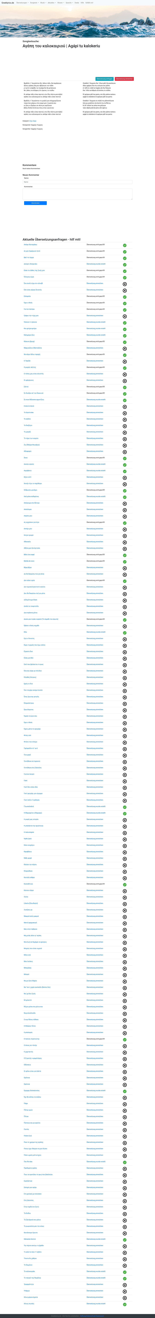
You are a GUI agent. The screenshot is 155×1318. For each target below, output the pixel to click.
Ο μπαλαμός (28, 1032)
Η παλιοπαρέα (29, 832)
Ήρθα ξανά (27, 839)
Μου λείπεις (28, 961)
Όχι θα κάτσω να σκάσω (32, 1097)
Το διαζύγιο (28, 425)
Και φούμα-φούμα (30, 328)
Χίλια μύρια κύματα (31, 1297)
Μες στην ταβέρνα (30, 929)
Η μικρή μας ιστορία (31, 819)
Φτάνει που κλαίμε (30, 742)
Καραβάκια (28, 852)
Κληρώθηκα (28, 871)
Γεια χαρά (27, 755)
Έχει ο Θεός (28, 303)
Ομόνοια (27, 1078)
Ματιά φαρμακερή (30, 923)
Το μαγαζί (27, 432)
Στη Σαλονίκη (29, 1200)
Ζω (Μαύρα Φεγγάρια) (32, 445)
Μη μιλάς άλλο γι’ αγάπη (32, 935)
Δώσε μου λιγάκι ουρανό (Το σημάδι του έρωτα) (41, 619)
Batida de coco (29, 561)
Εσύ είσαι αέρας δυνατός (33, 290)
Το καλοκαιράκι (29, 1271)
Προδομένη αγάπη (30, 1168)
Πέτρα (26, 1116)
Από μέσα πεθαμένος (31, 496)
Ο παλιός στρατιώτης (31, 1039)
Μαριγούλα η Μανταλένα (33, 348)
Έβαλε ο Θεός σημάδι (31, 626)
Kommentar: (28, 187)
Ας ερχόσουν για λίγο (31, 522)
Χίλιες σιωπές (29, 1304)
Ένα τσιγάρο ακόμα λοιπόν (33, 690)
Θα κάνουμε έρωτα (30, 1233)
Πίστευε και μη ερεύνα (32, 1123)
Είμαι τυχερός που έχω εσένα (34, 645)
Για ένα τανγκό (29, 774)
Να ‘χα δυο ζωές (30, 994)
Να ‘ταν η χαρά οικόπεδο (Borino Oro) (37, 987)
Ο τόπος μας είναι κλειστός (34, 374)
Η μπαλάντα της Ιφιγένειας (33, 826)
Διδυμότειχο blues (30, 600)
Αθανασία (27, 542)
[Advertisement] (77, 63)
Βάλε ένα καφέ (29, 554)
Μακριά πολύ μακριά (31, 916)
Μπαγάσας (27, 968)
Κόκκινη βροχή (29, 341)
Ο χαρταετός (28, 1052)
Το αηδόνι (27, 419)
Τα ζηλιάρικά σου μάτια (32, 1220)
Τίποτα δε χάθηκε (30, 1258)
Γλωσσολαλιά (29, 806)
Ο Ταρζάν (27, 361)
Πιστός (26, 1129)
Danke (77, 3)
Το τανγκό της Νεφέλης (32, 1278)
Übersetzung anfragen (104, 79)
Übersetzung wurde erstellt (96, 264)
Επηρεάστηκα (29, 703)
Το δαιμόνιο (28, 1265)
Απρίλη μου (28, 516)
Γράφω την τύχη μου (31, 316)
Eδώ (25, 632)
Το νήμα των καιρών (31, 438)
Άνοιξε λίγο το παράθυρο (33, 483)
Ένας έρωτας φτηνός (31, 697)
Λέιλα (26, 897)
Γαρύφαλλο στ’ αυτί (31, 748)
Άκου (25, 458)
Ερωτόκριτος (28, 709)
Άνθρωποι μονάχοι (30, 490)
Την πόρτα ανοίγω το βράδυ (34, 1245)
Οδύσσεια (27, 1065)
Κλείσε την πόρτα (30, 864)
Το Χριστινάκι (29, 412)
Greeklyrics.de (8, 3)
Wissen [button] (60, 3)
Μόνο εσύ (27, 955)
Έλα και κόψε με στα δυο (33, 671)
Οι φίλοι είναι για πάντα (32, 1071)
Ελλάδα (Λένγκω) (30, 677)
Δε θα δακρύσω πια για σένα (34, 574)
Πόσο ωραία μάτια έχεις (32, 1155)
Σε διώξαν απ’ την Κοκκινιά (33, 393)
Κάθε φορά (28, 858)
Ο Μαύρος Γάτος (30, 1026)
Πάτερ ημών (28, 1110)
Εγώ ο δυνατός (29, 638)
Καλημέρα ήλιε (29, 335)
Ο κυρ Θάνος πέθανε (31, 1019)
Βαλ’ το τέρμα (29, 257)
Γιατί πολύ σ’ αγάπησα (31, 800)
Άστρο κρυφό (28, 535)
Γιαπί (25, 781)
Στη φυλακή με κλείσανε (32, 1194)
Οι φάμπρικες (29, 380)
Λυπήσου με (28, 910)
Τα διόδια (27, 1213)
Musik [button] (42, 3)
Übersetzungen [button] (21, 3)
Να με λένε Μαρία (30, 981)
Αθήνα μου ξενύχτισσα (32, 548)
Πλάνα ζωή (28, 1136)
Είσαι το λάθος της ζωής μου (34, 270)
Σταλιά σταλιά (29, 406)
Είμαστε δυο (28, 651)
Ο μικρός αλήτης (30, 367)
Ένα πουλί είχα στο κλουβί (33, 283)
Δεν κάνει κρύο (29, 580)
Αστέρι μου (28, 529)
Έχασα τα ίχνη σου (30, 716)
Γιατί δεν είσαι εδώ (31, 787)
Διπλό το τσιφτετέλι (31, 606)
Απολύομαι (28, 509)
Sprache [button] (69, 3)
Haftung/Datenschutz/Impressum (92, 1316)
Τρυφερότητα (29, 1284)
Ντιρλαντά (27, 1000)
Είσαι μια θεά (28, 658)
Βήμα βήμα (28, 567)
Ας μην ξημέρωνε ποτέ (32, 251)
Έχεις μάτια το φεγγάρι (32, 729)
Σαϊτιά (26, 387)
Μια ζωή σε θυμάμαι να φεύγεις (35, 942)
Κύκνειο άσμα (29, 890)
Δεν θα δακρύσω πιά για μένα (34, 593)
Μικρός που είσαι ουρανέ (33, 948)
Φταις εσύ (27, 735)
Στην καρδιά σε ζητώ (31, 1207)
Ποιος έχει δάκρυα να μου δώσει (35, 1149)
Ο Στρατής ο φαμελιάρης (33, 1058)
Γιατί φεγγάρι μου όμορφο (33, 793)
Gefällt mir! (89, 3)
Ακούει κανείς (29, 464)
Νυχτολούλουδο (29, 1013)
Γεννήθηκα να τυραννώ (32, 761)
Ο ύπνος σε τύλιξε (30, 1045)
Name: (26, 178)
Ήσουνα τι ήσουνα (30, 322)
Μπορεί (26, 974)
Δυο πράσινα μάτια (30, 613)
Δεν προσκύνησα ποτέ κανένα (34, 587)
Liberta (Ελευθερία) (31, 903)
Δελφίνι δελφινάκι (30, 264)
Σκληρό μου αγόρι (30, 1187)
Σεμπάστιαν (28, 1181)
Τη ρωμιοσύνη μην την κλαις (34, 1226)
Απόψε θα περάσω (30, 244)
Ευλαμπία (27, 296)
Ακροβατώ (28, 471)
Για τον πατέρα (29, 309)
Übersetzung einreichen (124, 79)
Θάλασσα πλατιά (30, 1239)
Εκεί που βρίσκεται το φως (33, 664)
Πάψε (26, 1103)
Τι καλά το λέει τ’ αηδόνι (33, 1252)
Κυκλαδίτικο (28, 884)
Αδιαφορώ (27, 451)
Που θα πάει (28, 1162)
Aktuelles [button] (51, 3)
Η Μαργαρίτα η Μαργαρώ (33, 813)
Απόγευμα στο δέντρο (32, 503)
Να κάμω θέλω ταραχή (32, 354)
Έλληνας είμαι (29, 277)
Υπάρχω (27, 1291)
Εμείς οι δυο (28, 684)
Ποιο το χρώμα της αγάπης (33, 1142)
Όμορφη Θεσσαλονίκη (31, 1090)
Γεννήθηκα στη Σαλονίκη (32, 768)
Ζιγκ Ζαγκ (32, 121)
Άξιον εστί (27, 477)
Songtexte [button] (34, 3)
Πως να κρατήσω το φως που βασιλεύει (38, 1174)
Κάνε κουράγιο (29, 845)
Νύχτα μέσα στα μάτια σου (33, 1007)
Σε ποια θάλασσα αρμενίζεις (34, 399)
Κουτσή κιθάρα (29, 877)
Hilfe (82, 3)
